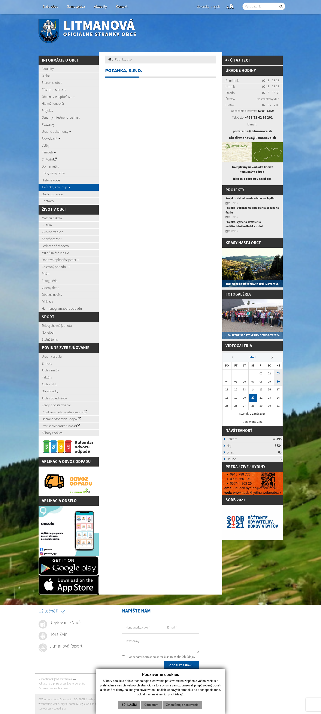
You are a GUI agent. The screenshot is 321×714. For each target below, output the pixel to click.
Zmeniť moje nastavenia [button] (182, 705)
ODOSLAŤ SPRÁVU (181, 665)
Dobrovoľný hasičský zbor (60, 260)
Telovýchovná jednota (57, 325)
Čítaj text (237, 60)
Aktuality (100, 6)
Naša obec (50, 6)
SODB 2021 (235, 500)
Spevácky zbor (51, 239)
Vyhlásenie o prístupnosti (53, 683)
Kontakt (121, 6)
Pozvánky (48, 124)
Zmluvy (47, 363)
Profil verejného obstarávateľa (64, 412)
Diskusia (47, 301)
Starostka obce (52, 82)
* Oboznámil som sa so (158, 657)
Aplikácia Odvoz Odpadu (66, 462)
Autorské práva (77, 683)
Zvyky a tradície (52, 232)
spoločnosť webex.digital (52, 708)
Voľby (45, 145)
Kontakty (48, 201)
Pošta (45, 273)
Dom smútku (50, 166)
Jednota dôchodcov (55, 246)
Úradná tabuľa (52, 356)
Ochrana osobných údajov (61, 419)
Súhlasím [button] (129, 705)
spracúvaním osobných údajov (176, 657)
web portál (94, 699)
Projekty (47, 110)
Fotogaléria (50, 280)
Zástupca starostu (54, 89)
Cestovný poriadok (56, 267)
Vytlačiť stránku (65, 679)
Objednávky (50, 391)
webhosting (45, 704)
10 (278, 382)
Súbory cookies (52, 433)
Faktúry (47, 377)
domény (73, 704)
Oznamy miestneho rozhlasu (61, 117)
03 (278, 373)
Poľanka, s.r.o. (123, 59)
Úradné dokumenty (56, 131)
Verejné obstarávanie (56, 405)
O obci (46, 76)
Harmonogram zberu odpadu (62, 308)
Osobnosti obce (52, 194)
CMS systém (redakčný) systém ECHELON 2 (63, 699)
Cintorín (49, 159)
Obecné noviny (52, 294)
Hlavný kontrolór (53, 103)
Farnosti (49, 152)
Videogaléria (50, 288)
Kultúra (47, 225)
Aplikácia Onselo (59, 501)
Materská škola (52, 218)
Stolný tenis (50, 339)
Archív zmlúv (50, 370)
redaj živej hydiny (246, 467)
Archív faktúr (50, 384)
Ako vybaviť (51, 138)
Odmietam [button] (151, 705)
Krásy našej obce (53, 173)
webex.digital (60, 704)
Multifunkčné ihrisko (55, 253)
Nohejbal (48, 332)
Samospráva (76, 6)
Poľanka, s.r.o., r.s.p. (56, 187)
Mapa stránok (46, 679)
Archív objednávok (54, 398)
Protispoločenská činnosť (61, 426)
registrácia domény (90, 704)
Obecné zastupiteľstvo (58, 96)
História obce (51, 180)
